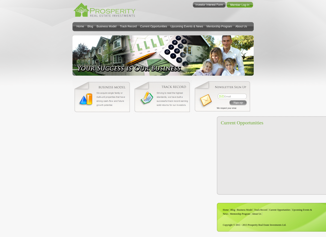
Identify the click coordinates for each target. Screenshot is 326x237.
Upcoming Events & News (187, 26)
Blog (90, 26)
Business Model (106, 26)
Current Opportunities (153, 26)
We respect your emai (226, 108)
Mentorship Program (219, 26)
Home (80, 26)
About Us (241, 26)
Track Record (128, 26)
